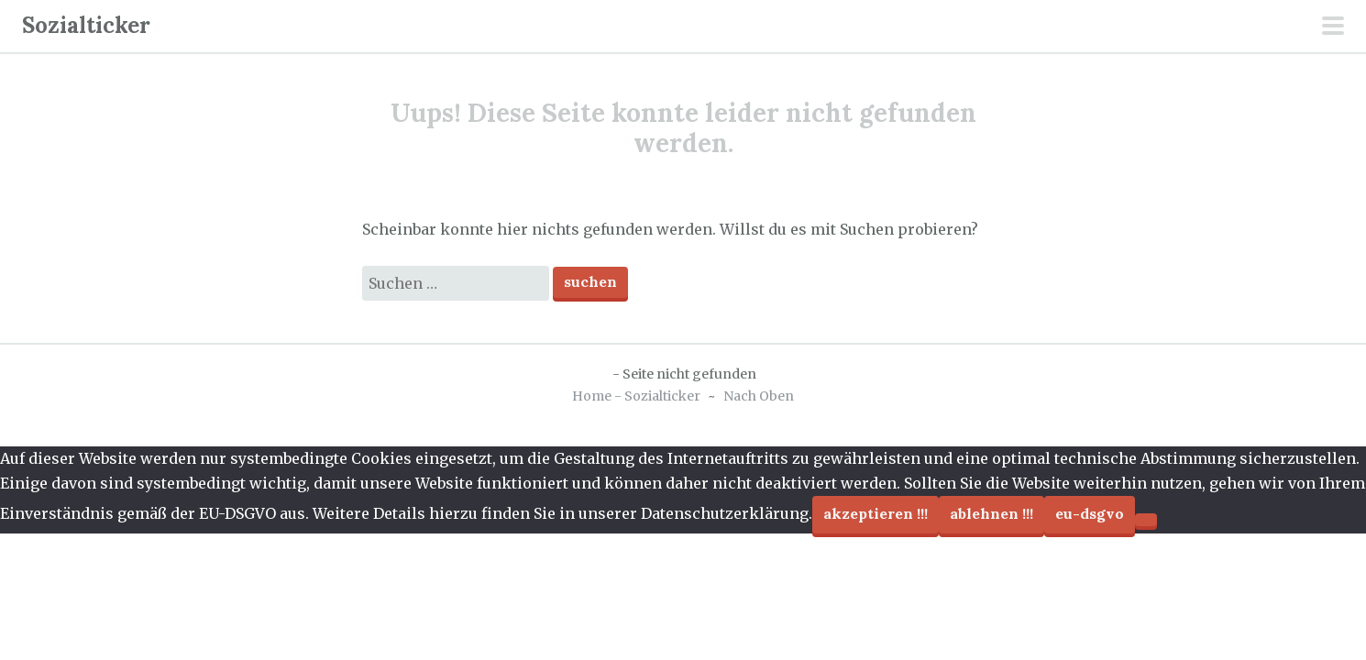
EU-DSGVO (1089, 513)
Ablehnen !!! (991, 513)
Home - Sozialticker (636, 396)
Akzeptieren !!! (875, 513)
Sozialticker (86, 25)
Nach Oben (758, 396)
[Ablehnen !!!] (1146, 519)
